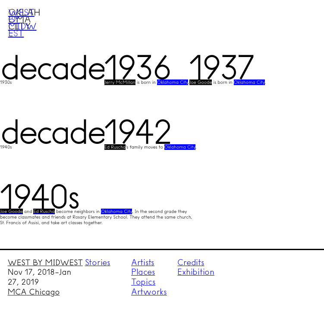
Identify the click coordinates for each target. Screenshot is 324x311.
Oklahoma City (172, 82)
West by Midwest (22, 22)
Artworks (149, 292)
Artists (142, 262)
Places (143, 272)
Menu (301, 23)
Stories (97, 262)
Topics (143, 282)
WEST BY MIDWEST (45, 262)
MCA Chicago (34, 292)
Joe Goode (200, 82)
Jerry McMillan (119, 82)
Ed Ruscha (115, 147)
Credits (190, 262)
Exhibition (195, 272)
